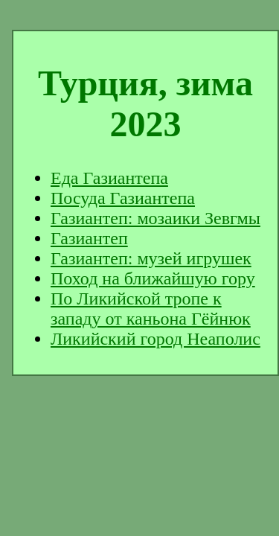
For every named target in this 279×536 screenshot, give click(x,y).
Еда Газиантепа (109, 178)
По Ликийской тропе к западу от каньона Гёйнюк (151, 308)
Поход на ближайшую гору (153, 278)
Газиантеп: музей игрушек (151, 258)
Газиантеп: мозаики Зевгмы (155, 218)
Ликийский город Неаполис (155, 338)
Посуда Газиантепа (123, 198)
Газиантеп (89, 238)
